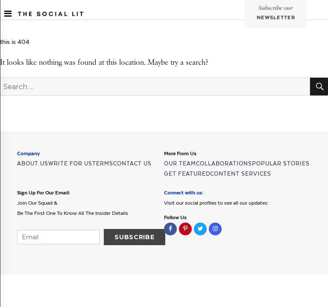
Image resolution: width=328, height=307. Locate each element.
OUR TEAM (180, 163)
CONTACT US (132, 163)
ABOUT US (32, 163)
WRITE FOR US (70, 163)
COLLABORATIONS (224, 163)
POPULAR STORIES (281, 163)
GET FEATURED (187, 174)
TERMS (102, 163)
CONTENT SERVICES (240, 174)
